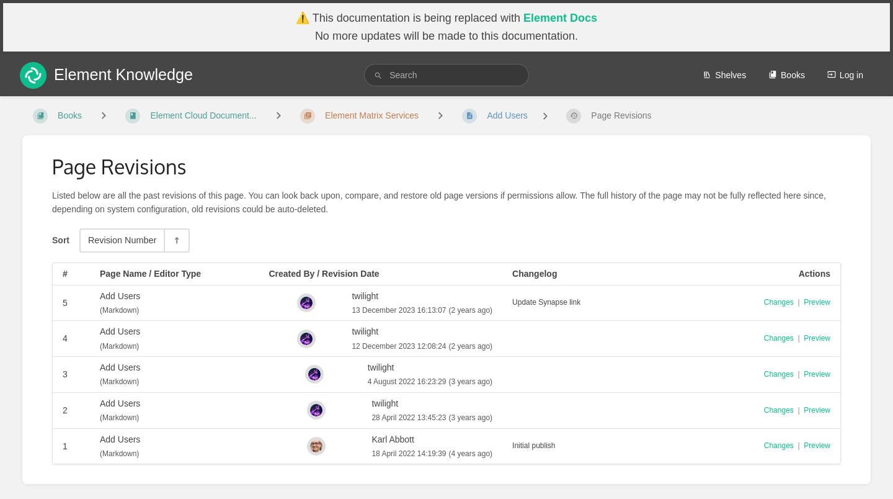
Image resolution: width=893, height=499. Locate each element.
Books (786, 75)
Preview (817, 302)
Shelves (724, 75)
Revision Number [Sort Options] (122, 240)
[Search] (378, 75)
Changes (779, 302)
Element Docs (560, 18)
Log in (845, 75)
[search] (446, 75)
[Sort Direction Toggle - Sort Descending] (176, 240)
